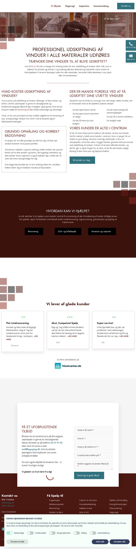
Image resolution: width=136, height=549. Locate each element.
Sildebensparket (56, 504)
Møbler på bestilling (118, 500)
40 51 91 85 (56, 442)
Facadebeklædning (87, 504)
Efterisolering (115, 508)
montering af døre (25, 109)
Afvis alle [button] (100, 542)
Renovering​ (33, 231)
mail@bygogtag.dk (31, 449)
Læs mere (72, 336)
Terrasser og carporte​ (101, 231)
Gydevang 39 (8, 502)
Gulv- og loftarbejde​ (67, 231)
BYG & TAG (34, 66)
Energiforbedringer (118, 504)
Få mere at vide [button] (17, 542)
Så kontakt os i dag (81, 160)
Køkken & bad (85, 508)
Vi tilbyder (56, 6)
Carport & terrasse (88, 500)
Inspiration (84, 6)
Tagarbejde (54, 500)
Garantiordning (101, 6)
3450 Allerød (8, 505)
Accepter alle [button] (119, 542)
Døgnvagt (70, 6)
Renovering (54, 508)
